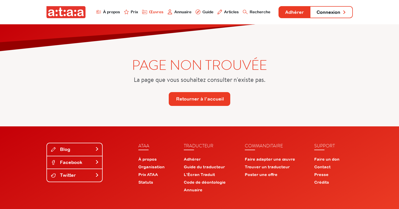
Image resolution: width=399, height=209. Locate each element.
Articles (228, 11)
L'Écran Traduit (199, 174)
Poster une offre (261, 174)
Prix (131, 11)
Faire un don (327, 159)
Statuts (145, 182)
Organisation (151, 166)
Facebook (75, 162)
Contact (322, 166)
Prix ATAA (148, 174)
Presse (321, 174)
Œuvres (152, 11)
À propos (108, 11)
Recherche (256, 11)
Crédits (321, 182)
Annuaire (179, 11)
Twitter (75, 175)
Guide (204, 11)
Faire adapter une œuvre (270, 159)
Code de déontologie (205, 182)
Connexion (331, 12)
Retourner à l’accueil (200, 99)
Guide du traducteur (204, 166)
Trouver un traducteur (267, 166)
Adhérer (294, 12)
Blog (75, 149)
